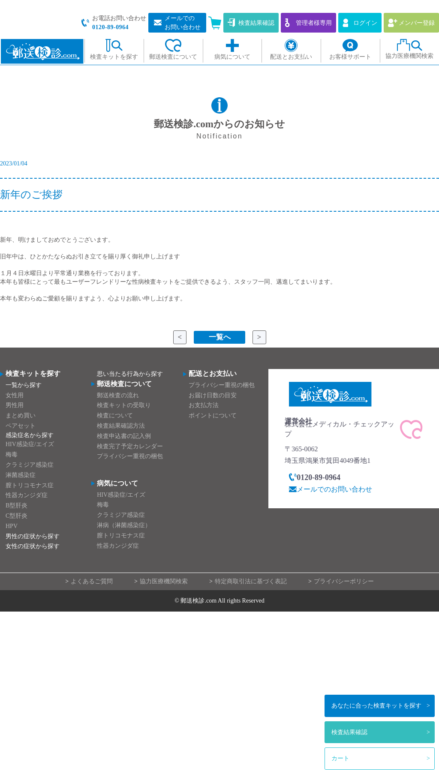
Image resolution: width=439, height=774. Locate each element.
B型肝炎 (16, 506)
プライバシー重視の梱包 (130, 456)
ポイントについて (213, 416)
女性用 (15, 395)
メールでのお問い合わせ (334, 489)
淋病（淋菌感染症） (124, 525)
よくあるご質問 (92, 582)
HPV (12, 526)
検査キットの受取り (124, 405)
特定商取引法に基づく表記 (251, 582)
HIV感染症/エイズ (30, 444)
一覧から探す (24, 385)
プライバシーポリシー (344, 582)
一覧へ (220, 337)
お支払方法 (204, 405)
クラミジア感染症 (30, 465)
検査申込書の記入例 (124, 436)
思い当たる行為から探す (130, 374)
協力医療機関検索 (164, 582)
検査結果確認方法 (121, 426)
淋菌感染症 (21, 475)
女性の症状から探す (33, 546)
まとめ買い (21, 416)
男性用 (15, 405)
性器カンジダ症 (27, 495)
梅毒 (12, 455)
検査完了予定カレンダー (130, 446)
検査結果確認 (349, 732)
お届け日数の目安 (213, 395)
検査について (115, 416)
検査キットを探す (376, 705)
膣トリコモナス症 (30, 485)
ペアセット (21, 426)
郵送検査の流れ (118, 395)
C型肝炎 (16, 516)
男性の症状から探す (33, 536)
